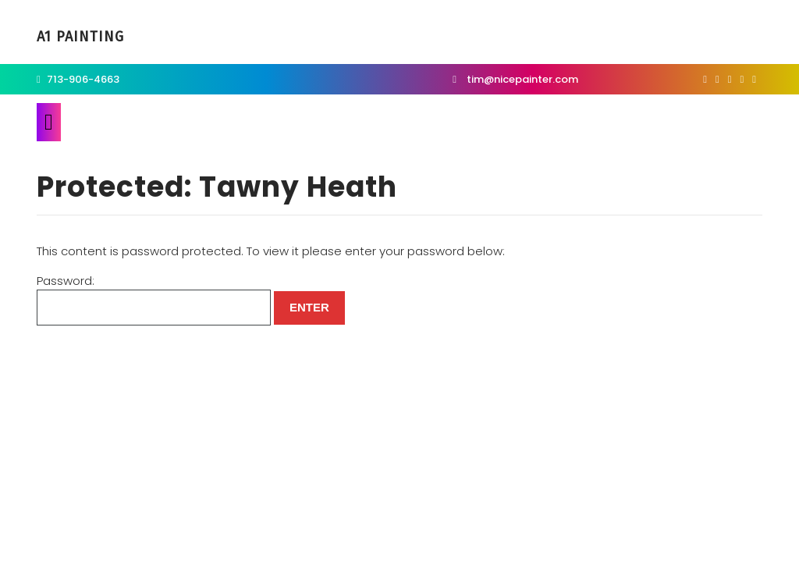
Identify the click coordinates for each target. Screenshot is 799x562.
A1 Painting (80, 36)
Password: (154, 299)
